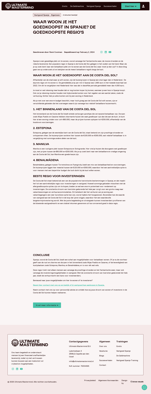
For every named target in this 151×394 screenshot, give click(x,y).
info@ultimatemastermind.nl (80, 361)
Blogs (101, 355)
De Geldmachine (77, 6)
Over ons (103, 346)
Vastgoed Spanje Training (127, 360)
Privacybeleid (90, 380)
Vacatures (103, 351)
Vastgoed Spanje (94, 6)
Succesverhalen (110, 6)
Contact (102, 365)
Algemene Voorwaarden (108, 380)
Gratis (64, 6)
